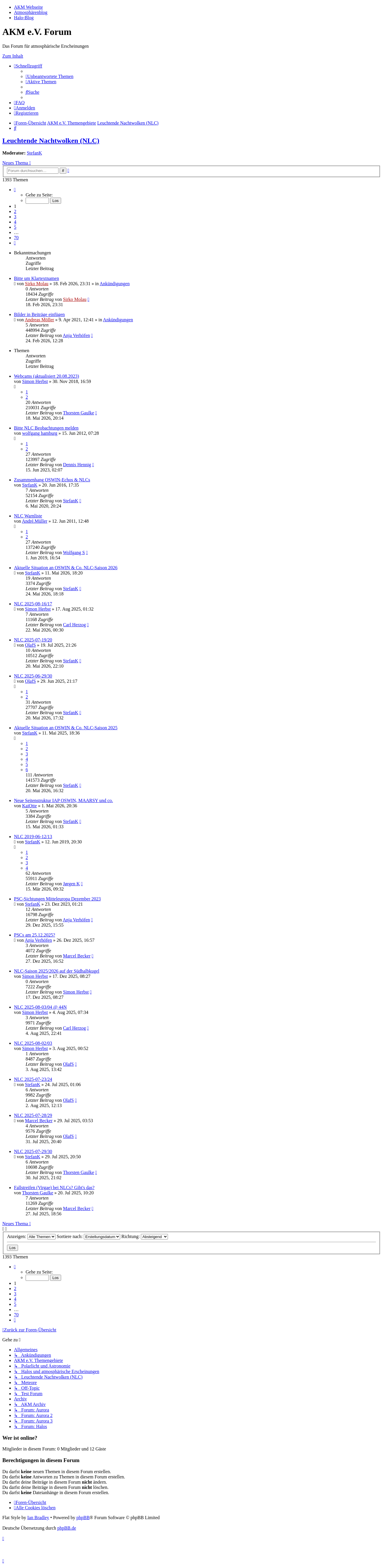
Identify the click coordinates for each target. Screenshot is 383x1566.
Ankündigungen (115, 283)
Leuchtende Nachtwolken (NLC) (50, 140)
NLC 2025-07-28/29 (33, 1115)
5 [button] (15, 227)
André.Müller (34, 521)
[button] (15, 189)
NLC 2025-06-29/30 (33, 675)
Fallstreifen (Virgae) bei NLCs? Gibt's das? (54, 1187)
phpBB (82, 1517)
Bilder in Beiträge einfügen (39, 314)
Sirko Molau (36, 283)
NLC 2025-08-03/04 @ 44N (40, 1007)
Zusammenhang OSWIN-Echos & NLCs (52, 479)
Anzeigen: (31, 1236)
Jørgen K (71, 883)
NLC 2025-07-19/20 (33, 639)
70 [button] (16, 237)
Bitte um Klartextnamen (36, 278)
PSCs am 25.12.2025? (34, 934)
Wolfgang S (74, 552)
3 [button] (15, 216)
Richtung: (144, 1236)
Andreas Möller (39, 319)
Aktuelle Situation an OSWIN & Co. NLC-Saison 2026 (66, 567)
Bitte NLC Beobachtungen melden (46, 427)
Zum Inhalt (12, 56)
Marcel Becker (77, 955)
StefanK (34, 152)
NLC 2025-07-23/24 (33, 1079)
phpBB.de (66, 1528)
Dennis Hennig (77, 464)
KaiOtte (29, 805)
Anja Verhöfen (76, 335)
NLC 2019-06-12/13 (33, 836)
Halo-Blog (24, 17)
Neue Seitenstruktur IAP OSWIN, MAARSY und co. (63, 800)
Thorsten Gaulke (78, 412)
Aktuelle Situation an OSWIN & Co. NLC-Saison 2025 (66, 727)
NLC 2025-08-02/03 (33, 1043)
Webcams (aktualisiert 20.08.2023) (46, 376)
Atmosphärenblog (30, 12)
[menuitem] (49, 76)
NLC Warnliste (28, 515)
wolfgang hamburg (39, 433)
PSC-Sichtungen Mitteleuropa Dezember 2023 (57, 898)
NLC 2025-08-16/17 (33, 603)
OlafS (30, 645)
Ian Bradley (38, 1517)
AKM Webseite (28, 7)
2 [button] (15, 211)
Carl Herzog (74, 624)
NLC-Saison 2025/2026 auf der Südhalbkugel (56, 971)
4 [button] (15, 221)
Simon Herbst (35, 381)
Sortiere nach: (88, 1236)
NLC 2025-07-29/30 (33, 1151)
